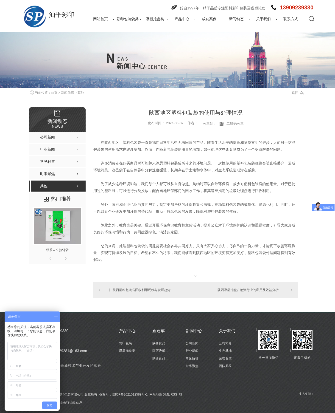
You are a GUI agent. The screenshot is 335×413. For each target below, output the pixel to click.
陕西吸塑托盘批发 (161, 351)
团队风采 (225, 366)
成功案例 (209, 19)
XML (166, 394)
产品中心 (182, 19)
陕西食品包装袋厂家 (161, 343)
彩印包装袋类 (128, 19)
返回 (298, 93)
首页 (54, 92)
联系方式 (290, 19)
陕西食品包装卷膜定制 (161, 358)
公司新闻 (192, 343)
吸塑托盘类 (155, 19)
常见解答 (192, 358)
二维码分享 (235, 123)
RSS (173, 394)
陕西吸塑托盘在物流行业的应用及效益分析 (248, 290)
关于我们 (263, 19)
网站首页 (100, 19)
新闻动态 (236, 19)
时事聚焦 (192, 366)
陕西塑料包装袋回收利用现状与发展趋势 (141, 290)
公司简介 (225, 343)
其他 (81, 92)
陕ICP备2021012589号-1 (130, 394)
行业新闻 (192, 351)
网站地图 (155, 394)
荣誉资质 (225, 358)
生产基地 (225, 351)
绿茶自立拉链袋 (57, 250)
